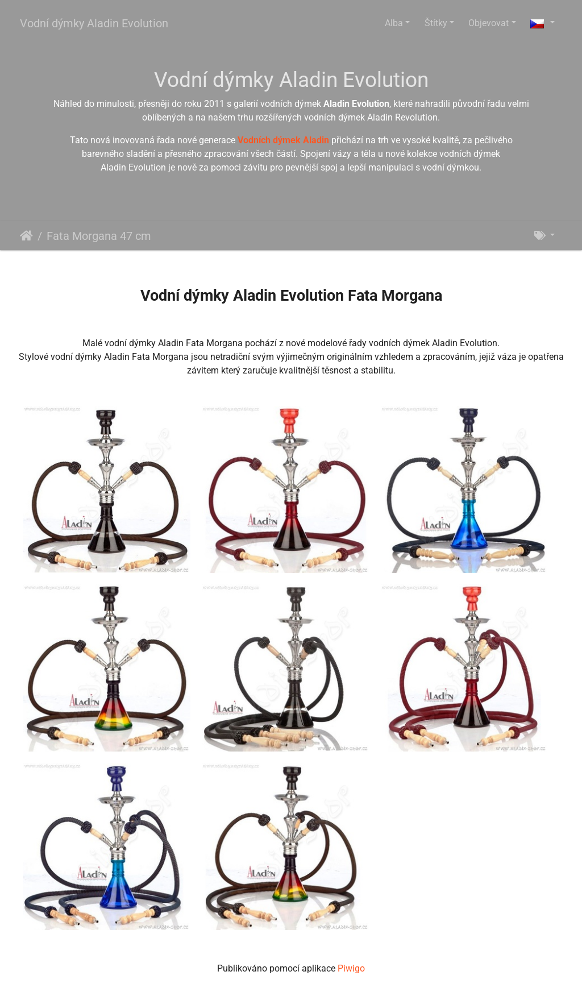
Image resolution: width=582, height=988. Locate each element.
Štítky (436, 23)
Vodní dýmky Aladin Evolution (94, 23)
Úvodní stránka (26, 235)
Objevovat (488, 23)
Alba (394, 23)
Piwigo (351, 968)
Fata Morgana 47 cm (99, 236)
